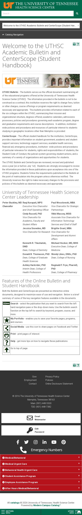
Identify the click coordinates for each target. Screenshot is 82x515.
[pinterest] (63, 443)
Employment (30, 380)
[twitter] (26, 443)
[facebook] (18, 443)
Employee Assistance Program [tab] (20, 482)
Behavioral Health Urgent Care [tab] (19, 470)
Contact (33, 383)
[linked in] (44, 443)
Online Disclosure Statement (59, 383)
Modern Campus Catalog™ (47, 505)
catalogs (15, 502)
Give (34, 376)
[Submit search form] (77, 13)
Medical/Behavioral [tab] (13, 458)
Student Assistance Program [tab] (19, 476)
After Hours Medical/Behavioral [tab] (20, 488)
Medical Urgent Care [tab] (14, 464)
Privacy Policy (52, 376)
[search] (37, 13)
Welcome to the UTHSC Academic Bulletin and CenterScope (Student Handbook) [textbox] (41, 25)
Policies (49, 380)
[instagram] (35, 443)
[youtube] (54, 443)
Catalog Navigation (14, 34)
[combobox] (41, 25)
